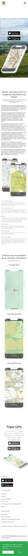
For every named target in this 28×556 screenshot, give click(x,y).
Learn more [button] (5, 548)
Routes (2, 506)
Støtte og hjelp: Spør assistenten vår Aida (10, 519)
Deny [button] (20, 552)
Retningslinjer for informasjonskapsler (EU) (11, 503)
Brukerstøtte (4, 493)
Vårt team (3, 496)
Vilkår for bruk (4, 501)
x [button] (26, 542)
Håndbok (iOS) (4, 514)
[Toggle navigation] (25, 3)
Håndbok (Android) (5, 516)
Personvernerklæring (6, 498)
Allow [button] (8, 552)
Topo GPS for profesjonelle (7, 521)
